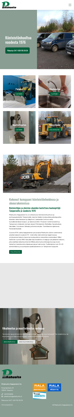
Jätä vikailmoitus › (10, 342)
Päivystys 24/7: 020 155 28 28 (17, 50)
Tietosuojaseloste (7, 405)
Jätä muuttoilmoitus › (26, 342)
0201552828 (7, 394)
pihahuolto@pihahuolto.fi (11, 396)
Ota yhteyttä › (15, 252)
